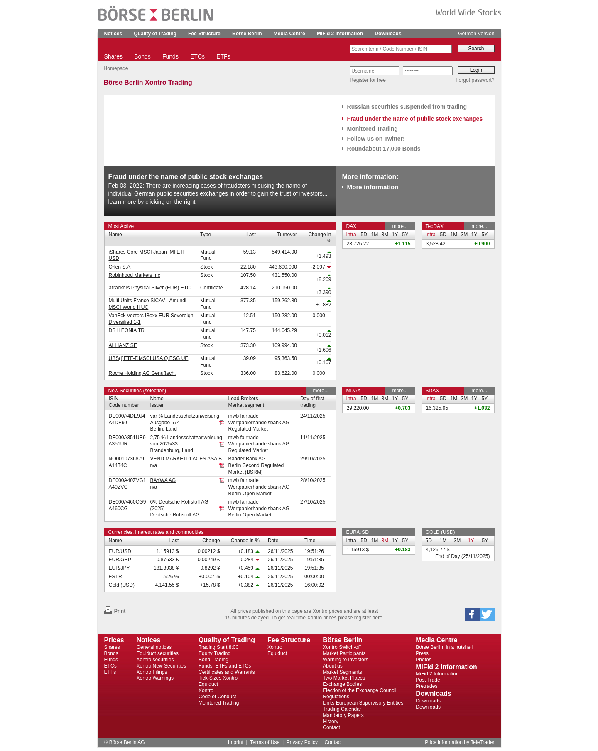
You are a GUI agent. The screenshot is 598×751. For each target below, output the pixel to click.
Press (422, 653)
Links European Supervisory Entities (363, 703)
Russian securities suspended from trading (407, 106)
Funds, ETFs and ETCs (225, 666)
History (330, 721)
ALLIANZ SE (123, 345)
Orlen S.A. (120, 267)
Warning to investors (345, 660)
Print (115, 611)
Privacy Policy (302, 742)
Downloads (388, 34)
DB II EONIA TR (127, 330)
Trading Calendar (342, 709)
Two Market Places (344, 678)
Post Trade (428, 680)
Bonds (142, 56)
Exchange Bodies (342, 684)
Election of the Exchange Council (359, 690)
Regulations (336, 697)
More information (373, 187)
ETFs (223, 56)
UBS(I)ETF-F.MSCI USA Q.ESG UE (149, 358)
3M (385, 234)
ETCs (197, 56)
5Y (405, 234)
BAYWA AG (163, 480)
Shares (113, 56)
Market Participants (344, 653)
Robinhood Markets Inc (134, 275)
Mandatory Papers (343, 715)
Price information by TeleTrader (459, 742)
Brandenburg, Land (171, 450)
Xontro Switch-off (342, 647)
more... (400, 226)
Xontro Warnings (155, 678)
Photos (423, 660)
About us (333, 666)
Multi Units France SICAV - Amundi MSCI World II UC (147, 304)
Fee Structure (204, 34)
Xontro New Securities (161, 666)
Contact (331, 727)
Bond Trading (213, 660)
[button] (472, 614)
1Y (395, 234)
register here (368, 618)
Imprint (235, 742)
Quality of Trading (155, 34)
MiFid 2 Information (340, 34)
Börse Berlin (247, 34)
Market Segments (342, 672)
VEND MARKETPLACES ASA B (186, 459)
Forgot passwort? (475, 80)
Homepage (116, 68)
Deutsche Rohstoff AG (174, 515)
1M (374, 234)
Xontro (206, 690)
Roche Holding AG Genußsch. (142, 373)
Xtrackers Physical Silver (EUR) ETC (150, 288)
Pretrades (426, 686)
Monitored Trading (372, 128)
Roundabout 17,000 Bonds (384, 148)
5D (364, 234)
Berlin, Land (163, 429)
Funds (170, 56)
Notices (113, 34)
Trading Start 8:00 (218, 647)
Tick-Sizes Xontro (218, 678)
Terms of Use (264, 742)
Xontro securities (155, 660)
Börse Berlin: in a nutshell (444, 647)
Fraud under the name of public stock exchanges (415, 118)
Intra (351, 234)
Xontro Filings (152, 672)
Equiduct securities (158, 653)
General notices (154, 647)
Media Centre (289, 34)
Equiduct (208, 684)
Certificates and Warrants (227, 672)
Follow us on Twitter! (376, 138)
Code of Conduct (217, 697)
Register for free (368, 80)
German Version (476, 34)
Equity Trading (214, 653)
